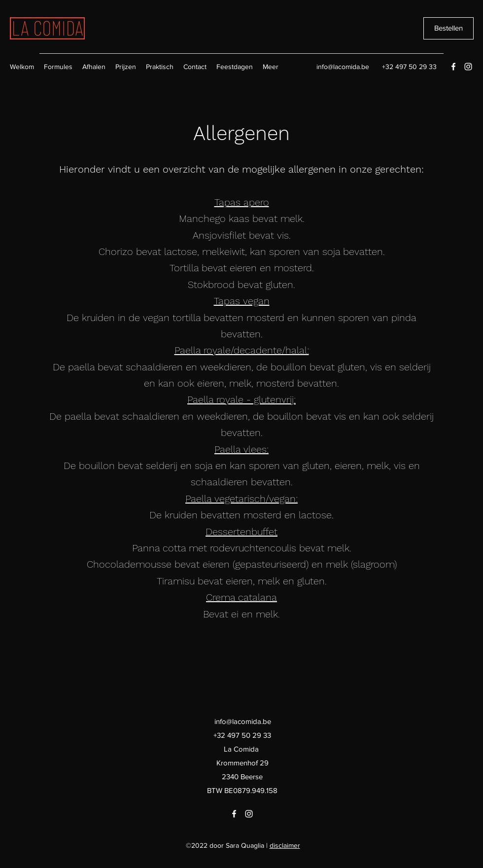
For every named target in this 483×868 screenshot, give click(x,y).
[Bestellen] (448, 28)
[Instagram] (468, 67)
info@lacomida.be (342, 67)
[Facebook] (453, 67)
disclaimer (285, 845)
